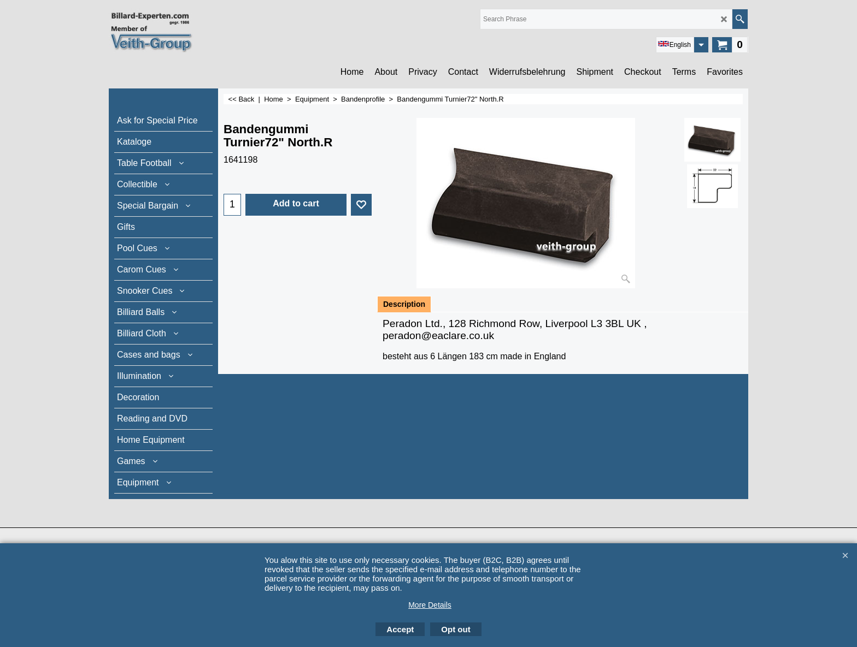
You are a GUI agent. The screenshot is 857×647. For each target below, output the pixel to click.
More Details (429, 605)
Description (404, 304)
